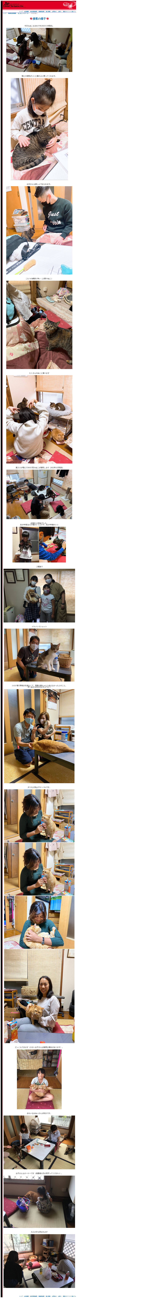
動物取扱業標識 (12, 13)
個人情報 (48, 11)
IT (70, 11)
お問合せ (54, 11)
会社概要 (26, 11)
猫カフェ (74, 11)
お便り (59, 11)
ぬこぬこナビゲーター (23, 13)
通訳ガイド (66, 11)
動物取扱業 (41, 11)
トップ (21, 11)
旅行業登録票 (33, 11)
